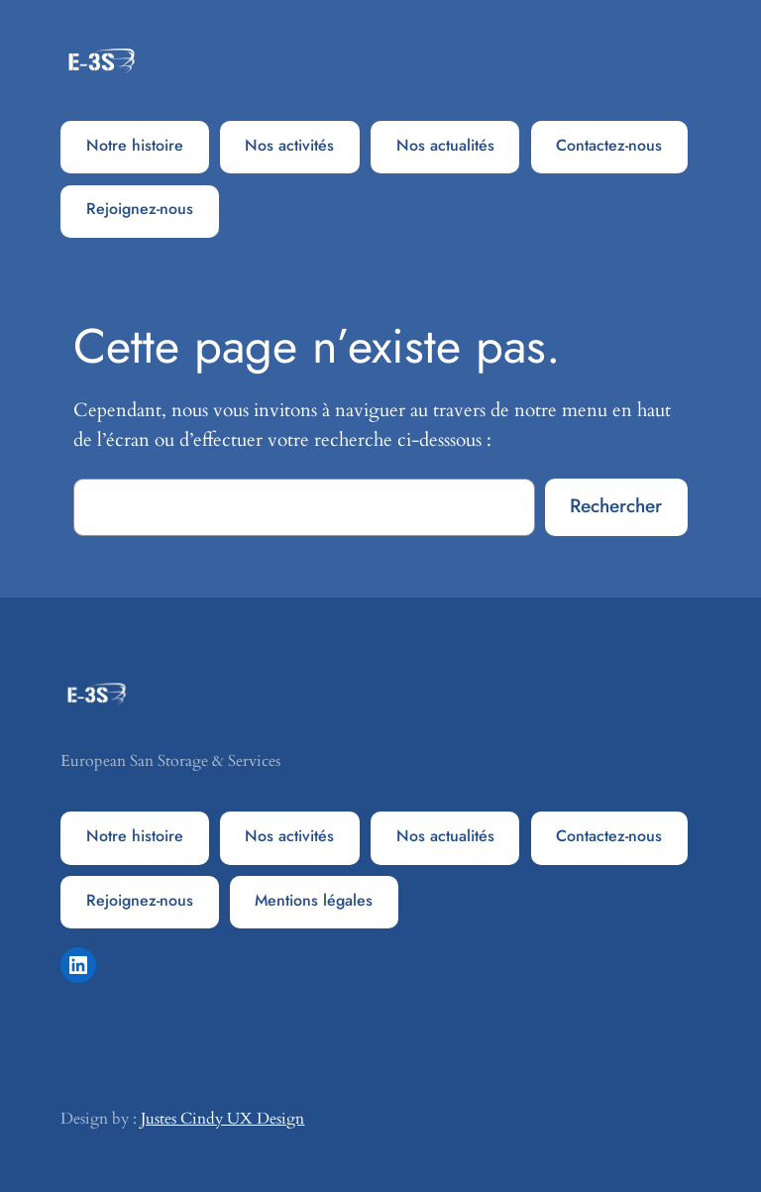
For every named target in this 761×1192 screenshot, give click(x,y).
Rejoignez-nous (139, 208)
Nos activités (289, 145)
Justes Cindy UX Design (222, 1119)
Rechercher (616, 505)
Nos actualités (445, 145)
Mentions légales (314, 900)
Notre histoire (134, 145)
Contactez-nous (609, 145)
